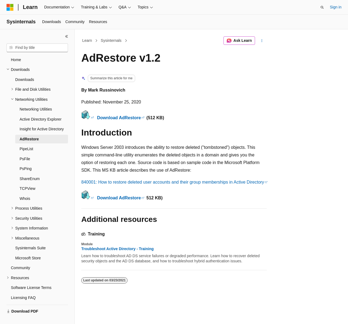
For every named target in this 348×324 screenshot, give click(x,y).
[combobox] (37, 47)
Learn (87, 40)
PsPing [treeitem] (26, 168)
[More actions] (262, 40)
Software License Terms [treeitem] (31, 287)
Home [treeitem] (16, 60)
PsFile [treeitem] (25, 159)
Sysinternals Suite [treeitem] (30, 248)
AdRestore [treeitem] (29, 139)
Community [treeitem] (20, 268)
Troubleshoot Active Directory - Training (117, 249)
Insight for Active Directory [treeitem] (42, 129)
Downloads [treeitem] (24, 79)
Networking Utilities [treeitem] (36, 109)
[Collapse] (66, 36)
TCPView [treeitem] (27, 188)
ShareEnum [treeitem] (30, 179)
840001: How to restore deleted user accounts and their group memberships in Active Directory (172, 182)
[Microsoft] (10, 7)
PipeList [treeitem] (26, 149)
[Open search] (322, 7)
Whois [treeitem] (25, 198)
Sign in (335, 7)
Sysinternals (111, 40)
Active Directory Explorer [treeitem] (40, 119)
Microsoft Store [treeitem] (28, 258)
